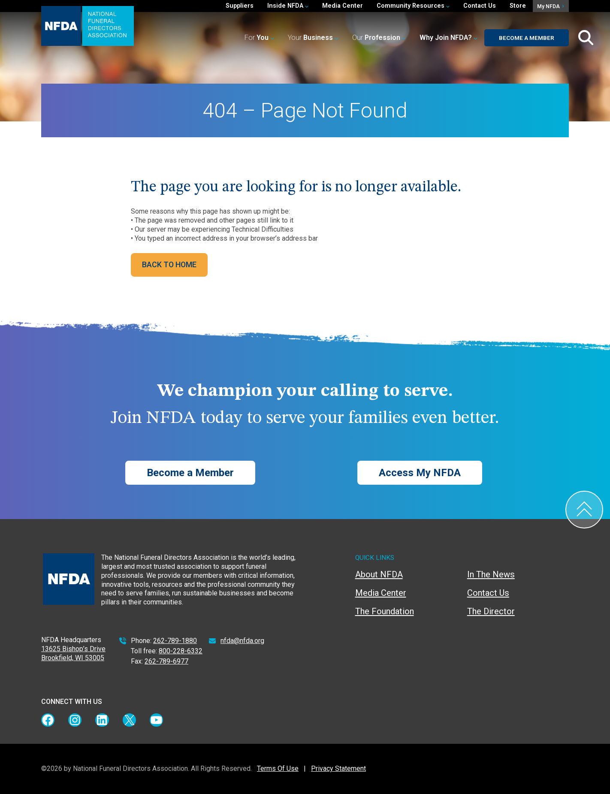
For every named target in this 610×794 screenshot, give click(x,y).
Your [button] (313, 37)
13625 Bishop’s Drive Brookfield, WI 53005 (73, 653)
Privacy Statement (338, 768)
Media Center (342, 5)
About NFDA (379, 574)
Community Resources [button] (413, 5)
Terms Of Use (278, 768)
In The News (491, 574)
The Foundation (384, 611)
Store (518, 5)
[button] (448, 38)
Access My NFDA (420, 473)
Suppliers (240, 5)
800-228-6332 (180, 651)
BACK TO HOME (169, 264)
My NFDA (550, 6)
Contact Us (479, 5)
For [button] (259, 37)
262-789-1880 (175, 641)
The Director (491, 611)
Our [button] (379, 37)
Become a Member (526, 37)
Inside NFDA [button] (287, 5)
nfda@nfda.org (242, 641)
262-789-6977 (166, 661)
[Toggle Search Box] (586, 37)
